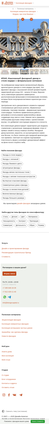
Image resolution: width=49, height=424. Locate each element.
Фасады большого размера (13, 198)
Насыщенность (9, 221)
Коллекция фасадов (24, 3)
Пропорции (34, 221)
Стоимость (6, 257)
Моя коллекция (8, 356)
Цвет (23, 217)
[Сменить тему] (14, 411)
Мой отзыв (6, 360)
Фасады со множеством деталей (15, 189)
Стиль (5, 217)
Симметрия (7, 225)
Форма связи (9, 274)
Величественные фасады (13, 194)
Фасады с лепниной (10, 159)
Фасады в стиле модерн (12, 155)
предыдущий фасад (3, 51)
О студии (5, 375)
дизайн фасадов (23, 203)
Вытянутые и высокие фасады (15, 181)
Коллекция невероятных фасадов (15, 324)
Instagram (4, 395)
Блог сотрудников (9, 379)
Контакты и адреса (9, 383)
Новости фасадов (9, 336)
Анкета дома (7, 352)
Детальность (21, 225)
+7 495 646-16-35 (9, 288)
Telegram (20, 395)
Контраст (22, 221)
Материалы (33, 217)
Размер (41, 225)
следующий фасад (45, 51)
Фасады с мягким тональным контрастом (19, 176)
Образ (32, 225)
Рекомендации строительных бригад (16, 252)
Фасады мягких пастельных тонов (16, 172)
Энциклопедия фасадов (11, 320)
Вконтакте (14, 395)
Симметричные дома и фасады (15, 185)
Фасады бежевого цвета (12, 164)
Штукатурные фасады (11, 168)
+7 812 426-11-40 (9, 292)
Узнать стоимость (38, 421)
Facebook (9, 395)
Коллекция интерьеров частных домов (17, 328)
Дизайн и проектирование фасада (15, 248)
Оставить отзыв (8, 387)
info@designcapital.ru (11, 303)
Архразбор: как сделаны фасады (15, 332)
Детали (14, 217)
